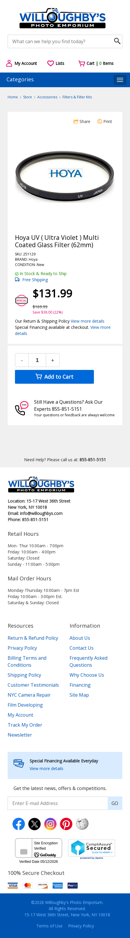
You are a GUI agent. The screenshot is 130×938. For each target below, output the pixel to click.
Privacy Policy (22, 648)
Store (27, 97)
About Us (80, 638)
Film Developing (25, 705)
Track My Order (25, 725)
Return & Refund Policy (33, 638)
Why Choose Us (87, 675)
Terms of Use (49, 926)
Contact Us (82, 648)
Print (104, 121)
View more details (87, 321)
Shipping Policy (24, 675)
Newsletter (20, 735)
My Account (20, 715)
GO (115, 803)
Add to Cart (54, 376)
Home (13, 97)
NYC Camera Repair (29, 695)
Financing (80, 685)
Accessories (47, 97)
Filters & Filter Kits (77, 97)
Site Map (79, 695)
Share (81, 121)
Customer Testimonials (33, 685)
